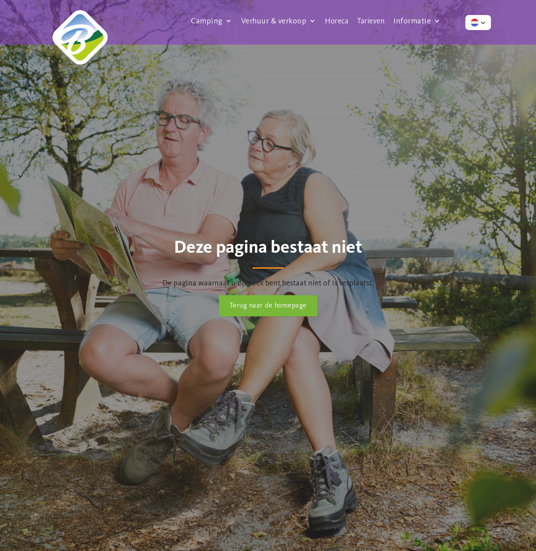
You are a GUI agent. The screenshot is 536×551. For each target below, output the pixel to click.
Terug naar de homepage (268, 305)
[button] (211, 20)
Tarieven (371, 20)
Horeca (336, 20)
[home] (80, 20)
